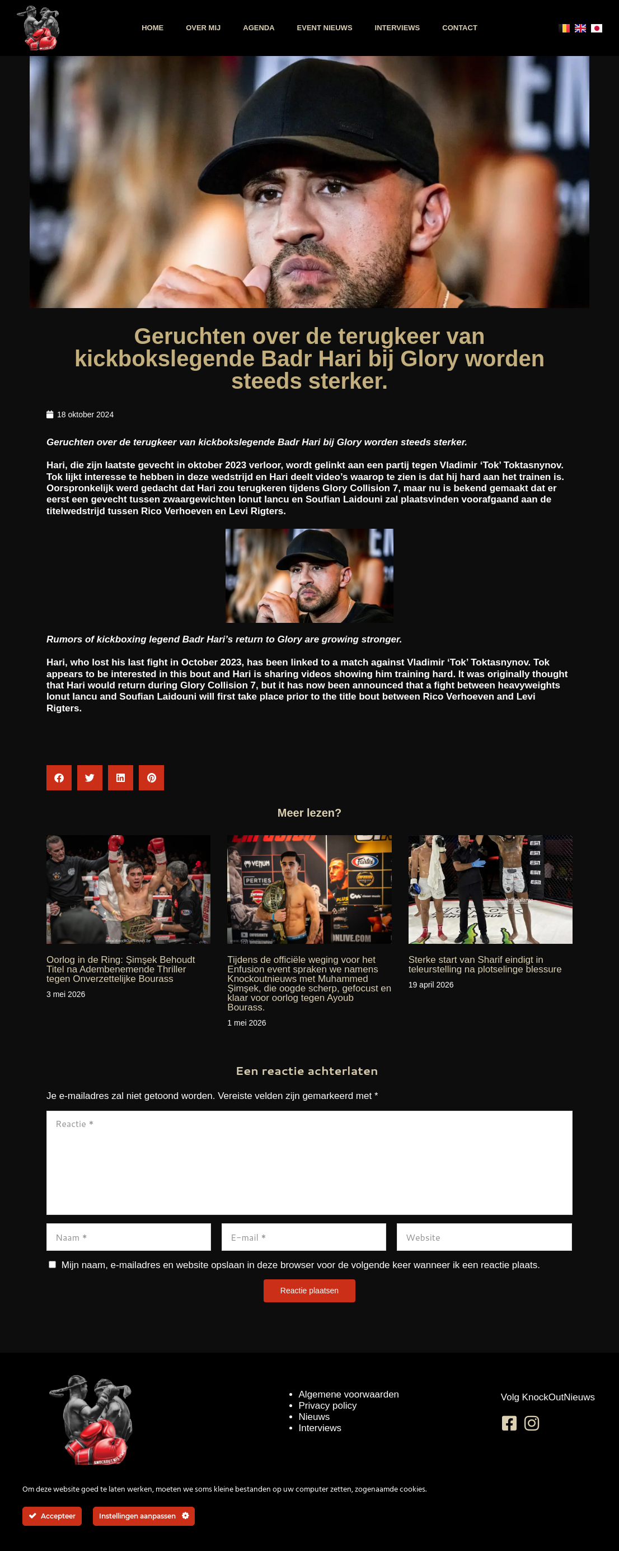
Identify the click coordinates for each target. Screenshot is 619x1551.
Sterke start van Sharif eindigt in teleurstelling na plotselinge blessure (485, 964)
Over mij (203, 28)
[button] (59, 777)
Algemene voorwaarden (349, 1394)
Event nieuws (325, 28)
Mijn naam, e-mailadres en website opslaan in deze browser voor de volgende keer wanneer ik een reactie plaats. (301, 1265)
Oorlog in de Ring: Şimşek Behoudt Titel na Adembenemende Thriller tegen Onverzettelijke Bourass (120, 969)
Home (152, 28)
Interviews (397, 28)
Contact (459, 28)
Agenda (258, 28)
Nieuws (314, 1417)
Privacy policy (328, 1405)
